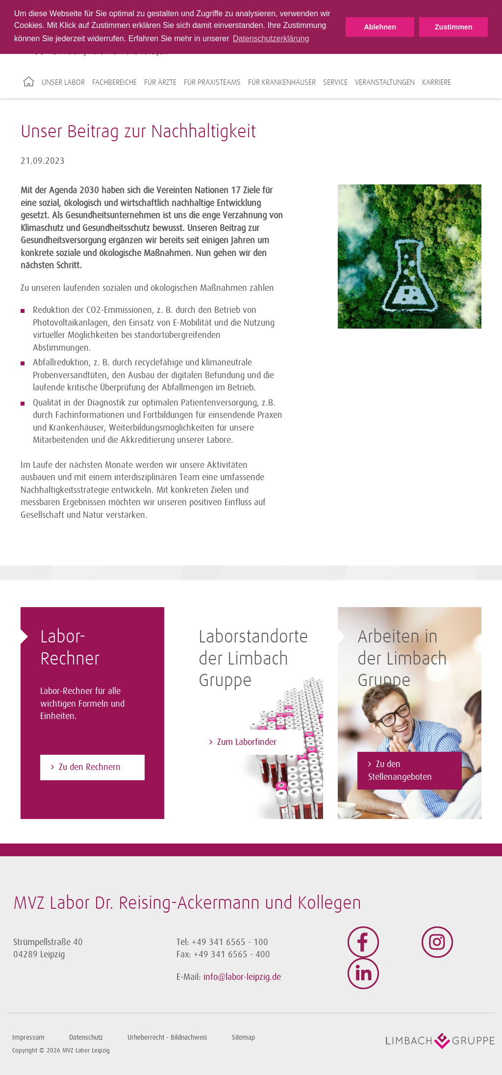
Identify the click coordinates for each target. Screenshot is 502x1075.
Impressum (28, 1037)
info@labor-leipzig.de (242, 977)
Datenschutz (86, 1037)
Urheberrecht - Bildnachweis (167, 1037)
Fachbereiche (114, 82)
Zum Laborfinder (246, 742)
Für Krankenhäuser (282, 82)
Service (335, 82)
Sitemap (243, 1037)
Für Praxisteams (212, 82)
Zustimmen (454, 27)
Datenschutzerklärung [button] (271, 38)
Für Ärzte (160, 82)
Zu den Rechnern (90, 767)
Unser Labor (63, 82)
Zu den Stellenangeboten (400, 770)
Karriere (436, 82)
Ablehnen (380, 27)
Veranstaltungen (385, 82)
